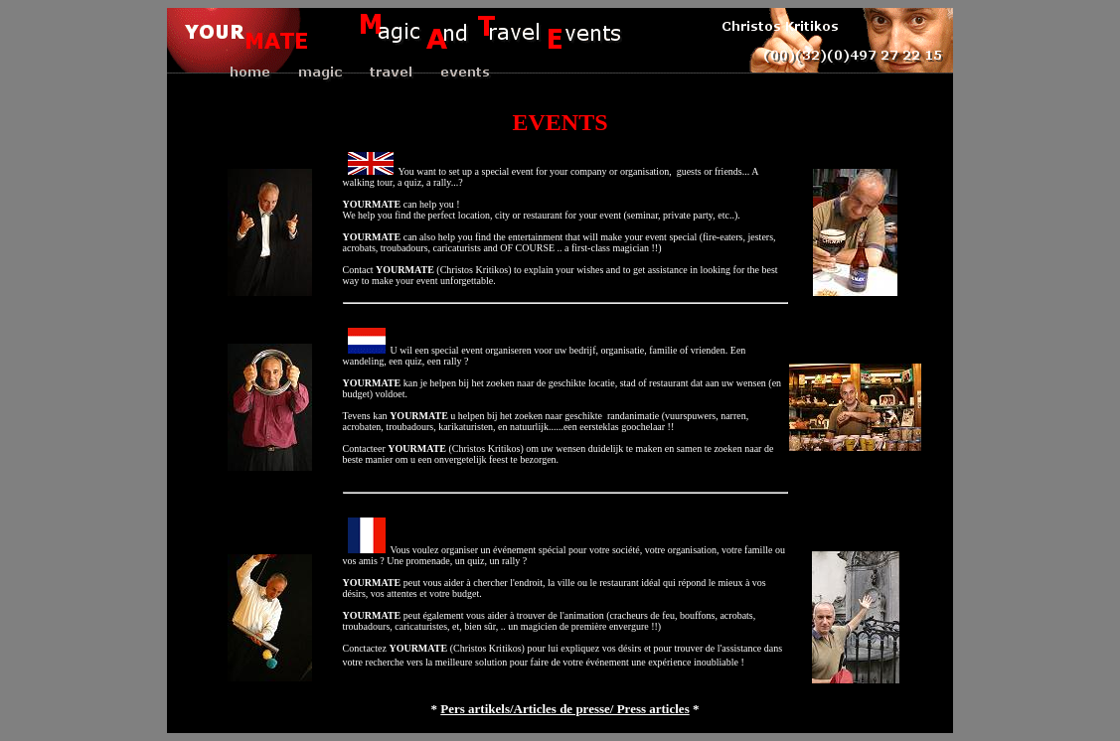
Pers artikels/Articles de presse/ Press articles (564, 708)
